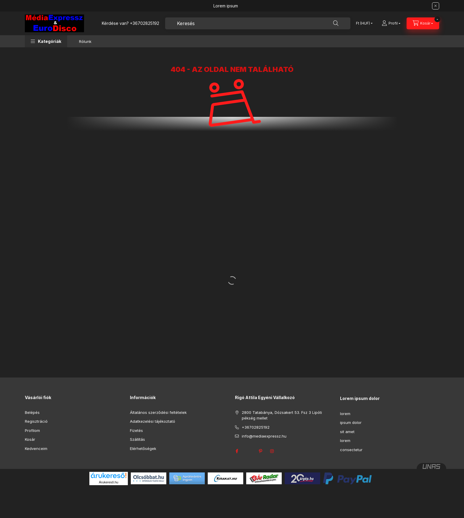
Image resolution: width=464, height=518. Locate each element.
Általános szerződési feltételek (158, 412)
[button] (46, 41)
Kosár (30, 439)
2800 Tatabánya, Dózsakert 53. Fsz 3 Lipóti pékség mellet (282, 415)
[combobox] (257, 23)
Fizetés (136, 430)
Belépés (32, 412)
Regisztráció (36, 421)
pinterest (260, 451)
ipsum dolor (351, 422)
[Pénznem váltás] (363, 23)
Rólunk (85, 41)
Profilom (32, 430)
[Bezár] (435, 5)
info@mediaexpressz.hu (264, 436)
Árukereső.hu (108, 482)
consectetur (351, 449)
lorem (345, 413)
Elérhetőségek (143, 448)
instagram (272, 451)
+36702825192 (144, 23)
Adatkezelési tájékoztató (152, 421)
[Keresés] (335, 23)
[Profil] (391, 23)
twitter (248, 451)
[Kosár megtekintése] (423, 23)
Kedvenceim (36, 448)
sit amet (347, 431)
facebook (237, 451)
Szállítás (137, 439)
